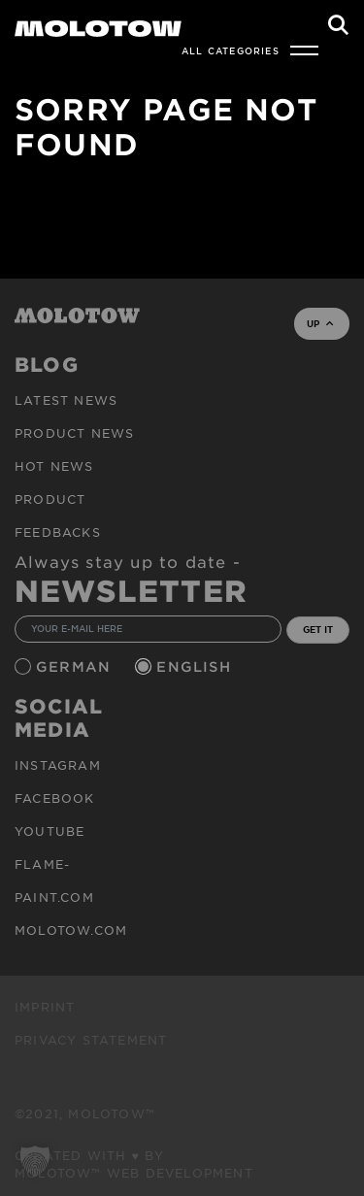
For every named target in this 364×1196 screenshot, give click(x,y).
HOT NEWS (54, 466)
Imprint (45, 1006)
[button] (35, 1161)
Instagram (58, 765)
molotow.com (71, 930)
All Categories (231, 50)
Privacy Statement (91, 1039)
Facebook (55, 798)
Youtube (49, 831)
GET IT (318, 629)
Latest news (66, 400)
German (76, 666)
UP (320, 323)
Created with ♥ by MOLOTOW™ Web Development (134, 1163)
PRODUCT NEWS (74, 433)
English (196, 666)
